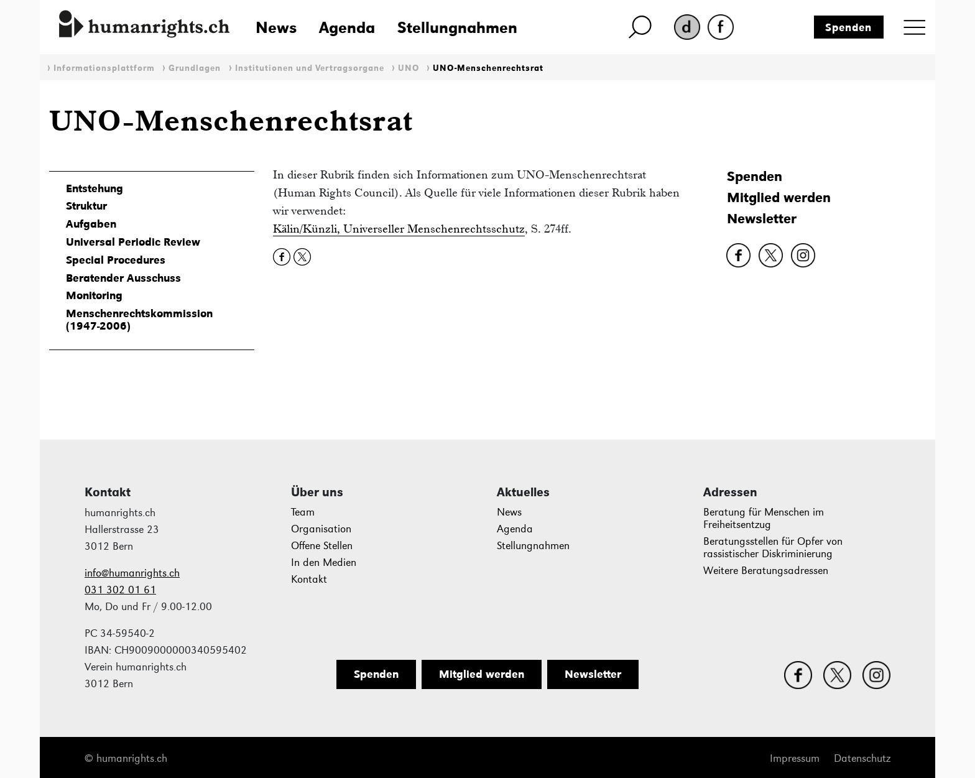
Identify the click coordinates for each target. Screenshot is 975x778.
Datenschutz (862, 758)
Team (303, 512)
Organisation (321, 528)
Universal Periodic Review (133, 242)
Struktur (86, 206)
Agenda (347, 27)
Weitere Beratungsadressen (765, 570)
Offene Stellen (322, 545)
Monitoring (94, 295)
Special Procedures (115, 260)
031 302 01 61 (120, 589)
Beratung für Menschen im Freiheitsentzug (763, 518)
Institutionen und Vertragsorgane (309, 68)
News (276, 27)
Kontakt (309, 579)
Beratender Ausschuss (123, 278)
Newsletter (762, 218)
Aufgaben (91, 224)
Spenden (848, 27)
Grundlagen (195, 68)
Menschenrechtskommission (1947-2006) (139, 319)
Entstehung (94, 188)
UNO (408, 68)
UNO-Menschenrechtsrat (488, 68)
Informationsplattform (104, 68)
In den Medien (323, 562)
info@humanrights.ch (132, 573)
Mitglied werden (779, 197)
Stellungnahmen (457, 27)
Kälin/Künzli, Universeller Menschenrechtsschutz (399, 228)
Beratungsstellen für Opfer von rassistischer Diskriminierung (773, 547)
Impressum (795, 758)
